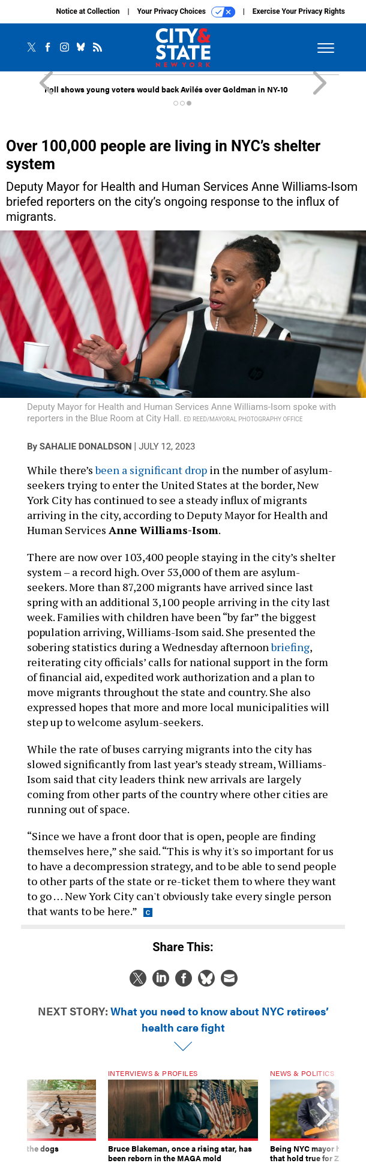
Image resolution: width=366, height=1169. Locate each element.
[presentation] (42, 1116)
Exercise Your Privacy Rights (299, 11)
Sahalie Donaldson (86, 446)
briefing (290, 647)
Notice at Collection (87, 11)
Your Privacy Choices (186, 12)
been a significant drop (151, 470)
